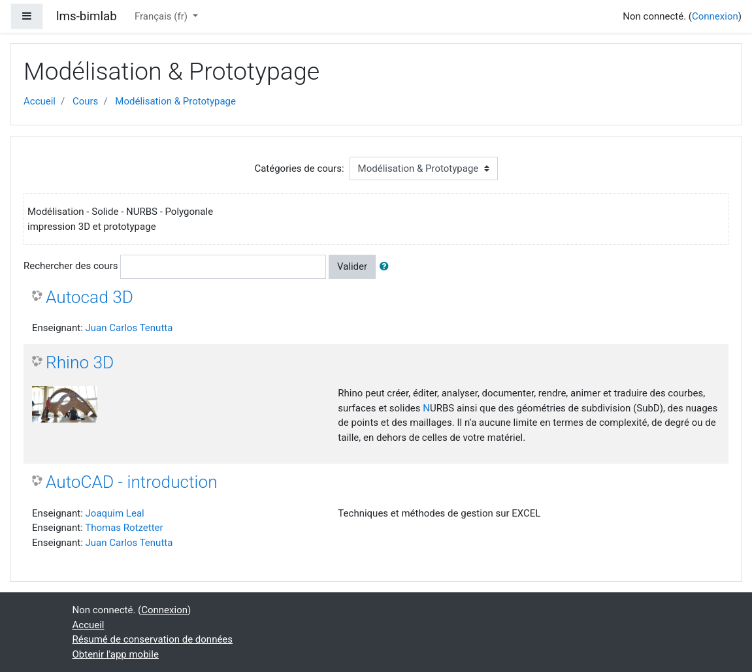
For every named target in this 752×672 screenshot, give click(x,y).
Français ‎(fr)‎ (162, 16)
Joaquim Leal (115, 513)
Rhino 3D (80, 362)
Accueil (40, 101)
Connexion (715, 16)
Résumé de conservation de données (153, 639)
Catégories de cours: (299, 168)
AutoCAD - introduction (132, 482)
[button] (386, 267)
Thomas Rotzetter (124, 528)
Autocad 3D (89, 297)
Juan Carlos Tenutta (129, 328)
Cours (85, 101)
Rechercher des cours (71, 266)
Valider (352, 266)
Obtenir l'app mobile (116, 654)
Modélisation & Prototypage (175, 101)
